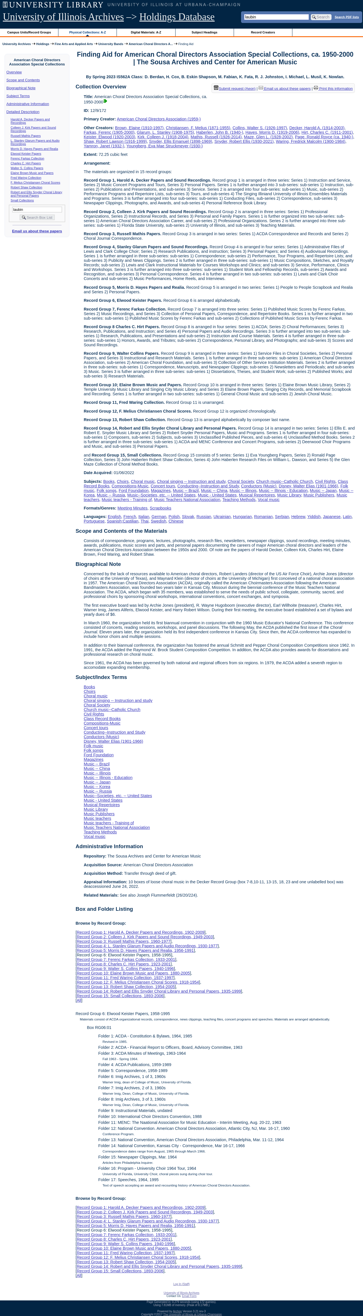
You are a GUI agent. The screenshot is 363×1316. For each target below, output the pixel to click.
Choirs (123, 481)
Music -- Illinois (243, 490)
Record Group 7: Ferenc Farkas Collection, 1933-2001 (126, 959)
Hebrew (298, 516)
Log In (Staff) (181, 1284)
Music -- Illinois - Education (283, 490)
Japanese (331, 516)
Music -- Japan (323, 490)
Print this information (333, 88)
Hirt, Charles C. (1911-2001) (327, 132)
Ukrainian (222, 516)
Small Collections (22, 200)
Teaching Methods (239, 499)
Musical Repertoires (257, 495)
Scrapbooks (160, 508)
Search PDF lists (347, 16)
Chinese (175, 521)
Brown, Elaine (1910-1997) (139, 128)
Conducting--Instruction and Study (208, 486)
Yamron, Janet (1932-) (104, 146)
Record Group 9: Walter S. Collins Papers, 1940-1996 (125, 968)
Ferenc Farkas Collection (27, 158)
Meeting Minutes (132, 508)
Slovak (188, 516)
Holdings (42, 44)
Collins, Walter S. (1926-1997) (260, 128)
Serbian (282, 516)
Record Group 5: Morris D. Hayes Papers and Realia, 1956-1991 (135, 950)
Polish (174, 516)
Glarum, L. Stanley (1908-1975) (165, 132)
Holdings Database (177, 16)
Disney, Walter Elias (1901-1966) (308, 486)
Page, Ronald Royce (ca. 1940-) (324, 137)
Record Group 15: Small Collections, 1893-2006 (120, 996)
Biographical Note (21, 88)
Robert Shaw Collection (26, 187)
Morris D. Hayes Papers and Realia (34, 148)
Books (109, 481)
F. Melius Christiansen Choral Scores (35, 182)
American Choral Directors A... (151, 44)
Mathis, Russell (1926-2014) (216, 137)
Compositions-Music (130, 486)
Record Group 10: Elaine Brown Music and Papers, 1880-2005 (133, 973)
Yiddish (314, 516)
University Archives (16, 44)
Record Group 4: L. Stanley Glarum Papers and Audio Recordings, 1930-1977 (147, 946)
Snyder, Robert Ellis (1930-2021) (244, 141)
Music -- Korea (97, 786)
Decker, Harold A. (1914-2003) (316, 128)
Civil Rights (325, 481)
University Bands (110, 44)
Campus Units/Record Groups (29, 32)
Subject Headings (205, 32)
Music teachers (97, 818)
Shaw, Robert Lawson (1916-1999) (115, 141)
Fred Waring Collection (26, 177)
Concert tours (163, 486)
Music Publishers (318, 495)
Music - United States (217, 495)
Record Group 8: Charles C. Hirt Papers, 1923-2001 (123, 964)
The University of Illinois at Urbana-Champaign (192, 1314)
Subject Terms (18, 96)
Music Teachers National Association (187, 499)
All (79, 1000)
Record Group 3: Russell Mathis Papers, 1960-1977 (123, 941)
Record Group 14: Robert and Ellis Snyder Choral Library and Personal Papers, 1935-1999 (159, 991)
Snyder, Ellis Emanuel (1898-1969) (180, 141)
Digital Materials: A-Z (146, 32)
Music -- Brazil (186, 490)
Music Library (289, 495)
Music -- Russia (111, 495)
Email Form (189, 1296)
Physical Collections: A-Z (87, 32)
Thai (145, 521)
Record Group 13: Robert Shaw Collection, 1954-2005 (126, 986)
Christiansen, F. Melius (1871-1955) (198, 128)
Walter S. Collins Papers (27, 168)
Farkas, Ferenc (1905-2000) (109, 132)
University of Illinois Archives (63, 16)
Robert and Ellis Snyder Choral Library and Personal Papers (36, 193)
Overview (14, 72)
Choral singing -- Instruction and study (191, 481)
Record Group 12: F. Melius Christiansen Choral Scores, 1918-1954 (138, 982)
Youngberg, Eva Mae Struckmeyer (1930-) (164, 146)
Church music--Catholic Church (284, 481)
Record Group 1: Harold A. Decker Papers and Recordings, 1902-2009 (140, 932)
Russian (204, 516)
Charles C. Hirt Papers (26, 163)
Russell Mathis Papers (26, 135)
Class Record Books (102, 718)
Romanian (263, 516)
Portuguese (94, 521)
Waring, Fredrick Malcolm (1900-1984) (310, 141)
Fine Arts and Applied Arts (74, 44)
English (114, 516)
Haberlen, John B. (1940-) (219, 132)
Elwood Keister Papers (26, 153)
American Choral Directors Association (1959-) (159, 119)
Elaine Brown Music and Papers (32, 173)
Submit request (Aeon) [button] (235, 88)
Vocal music (269, 499)
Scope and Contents (23, 80)
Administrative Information (28, 104)
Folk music (93, 746)
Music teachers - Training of (127, 499)
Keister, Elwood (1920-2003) (109, 137)
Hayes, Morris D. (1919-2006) (272, 132)
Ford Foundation (134, 490)
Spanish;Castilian (122, 521)
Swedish (158, 521)
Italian (143, 516)
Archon (177, 1311)
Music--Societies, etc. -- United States (161, 495)
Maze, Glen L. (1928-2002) (268, 137)
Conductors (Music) (259, 486)
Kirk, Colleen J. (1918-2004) (163, 137)
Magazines (161, 490)
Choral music (143, 481)
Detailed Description (23, 112)
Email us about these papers (37, 231)
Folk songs (107, 490)
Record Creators (263, 32)
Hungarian (242, 516)
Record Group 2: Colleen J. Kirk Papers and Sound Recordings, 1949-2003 (145, 937)
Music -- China (214, 490)
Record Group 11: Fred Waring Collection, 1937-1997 (125, 977)
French (129, 516)
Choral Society (241, 481)
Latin (347, 516)
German (158, 516)
